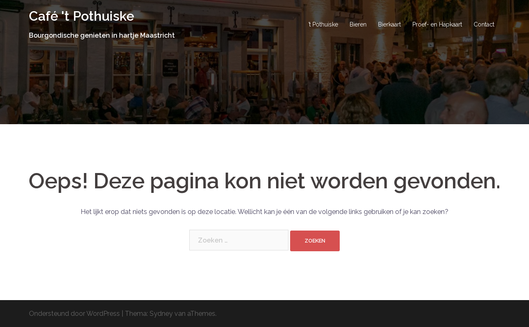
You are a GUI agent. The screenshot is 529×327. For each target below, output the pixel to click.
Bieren (358, 24)
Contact (484, 24)
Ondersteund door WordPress (74, 313)
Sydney (161, 313)
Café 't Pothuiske (81, 16)
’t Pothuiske (323, 24)
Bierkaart (389, 24)
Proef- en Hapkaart (437, 24)
